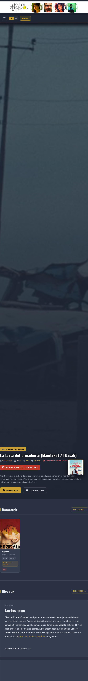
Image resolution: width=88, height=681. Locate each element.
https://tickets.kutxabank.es (31, 636)
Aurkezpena (15, 610)
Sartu (25, 18)
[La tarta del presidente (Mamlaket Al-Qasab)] (76, 467)
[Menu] (4, 18)
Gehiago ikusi (10, 490)
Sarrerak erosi (35, 490)
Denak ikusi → (79, 509)
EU (11, 18)
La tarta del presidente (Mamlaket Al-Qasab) (38, 455)
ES (16, 18)
